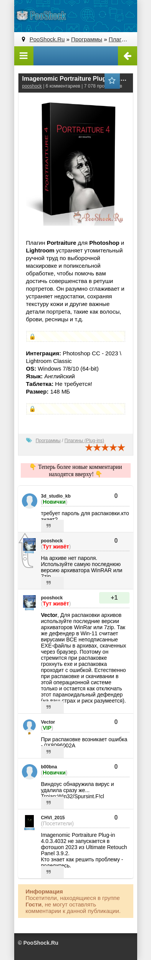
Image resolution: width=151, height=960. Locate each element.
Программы (48, 440)
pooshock (32, 86)
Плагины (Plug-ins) (84, 440)
